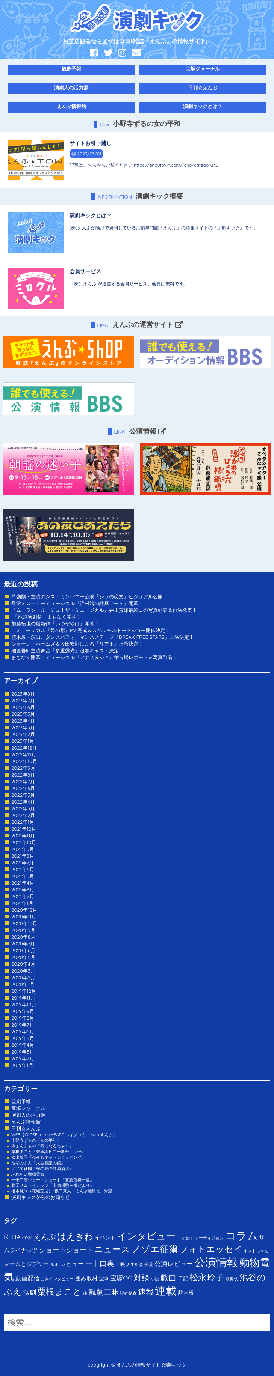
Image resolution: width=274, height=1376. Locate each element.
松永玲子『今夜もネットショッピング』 (48, 1157)
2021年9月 (22, 849)
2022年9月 (23, 768)
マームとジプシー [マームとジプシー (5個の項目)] (26, 1264)
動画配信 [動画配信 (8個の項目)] (27, 1278)
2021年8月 (22, 856)
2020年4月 (23, 964)
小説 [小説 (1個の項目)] (155, 1278)
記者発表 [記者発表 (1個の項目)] (128, 1293)
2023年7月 (23, 700)
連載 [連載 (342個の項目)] (166, 1290)
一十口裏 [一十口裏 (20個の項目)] (99, 1263)
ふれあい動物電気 (27, 1174)
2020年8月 (23, 937)
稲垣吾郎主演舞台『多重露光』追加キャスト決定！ (67, 650)
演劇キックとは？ (202, 106)
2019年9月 (22, 1011)
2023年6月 (23, 707)
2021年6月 (22, 869)
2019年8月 (22, 1018)
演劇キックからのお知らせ (40, 1197)
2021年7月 (22, 863)
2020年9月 (23, 930)
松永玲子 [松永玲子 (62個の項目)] (206, 1277)
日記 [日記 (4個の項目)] (183, 1278)
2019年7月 (22, 1025)
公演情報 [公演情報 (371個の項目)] (216, 1262)
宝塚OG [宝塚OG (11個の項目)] (121, 1278)
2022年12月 (24, 748)
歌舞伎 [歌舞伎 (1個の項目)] (232, 1278)
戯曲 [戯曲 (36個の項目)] (168, 1277)
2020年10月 (24, 923)
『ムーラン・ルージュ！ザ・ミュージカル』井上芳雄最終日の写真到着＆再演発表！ (104, 610)
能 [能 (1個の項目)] (85, 1293)
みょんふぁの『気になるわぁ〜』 (42, 1146)
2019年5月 (22, 1038)
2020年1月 (23, 984)
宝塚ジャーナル (203, 69)
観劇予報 (71, 69)
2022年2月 (23, 815)
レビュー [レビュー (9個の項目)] (72, 1264)
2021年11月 (23, 836)
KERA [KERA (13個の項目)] (12, 1237)
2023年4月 (23, 721)
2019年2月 (22, 1058)
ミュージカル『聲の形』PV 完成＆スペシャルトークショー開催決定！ (90, 630)
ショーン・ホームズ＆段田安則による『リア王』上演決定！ (77, 644)
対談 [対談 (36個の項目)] (142, 1277)
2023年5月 (23, 714)
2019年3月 (22, 1052)
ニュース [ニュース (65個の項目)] (112, 1249)
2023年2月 (23, 734)
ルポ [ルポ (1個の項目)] (54, 1264)
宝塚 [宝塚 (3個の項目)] (104, 1278)
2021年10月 (23, 842)
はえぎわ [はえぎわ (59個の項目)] (75, 1236)
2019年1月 (22, 1065)
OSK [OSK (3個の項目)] (27, 1237)
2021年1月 (22, 903)
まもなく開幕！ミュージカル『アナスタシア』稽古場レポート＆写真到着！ (94, 657)
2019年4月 (22, 1045)
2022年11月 (23, 754)
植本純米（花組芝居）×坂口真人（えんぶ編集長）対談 (61, 1191)
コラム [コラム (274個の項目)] (241, 1235)
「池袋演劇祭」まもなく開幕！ (46, 617)
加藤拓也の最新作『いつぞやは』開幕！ (55, 623)
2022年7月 (23, 781)
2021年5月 (22, 876)
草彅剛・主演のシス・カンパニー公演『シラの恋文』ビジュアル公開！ (89, 596)
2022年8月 (23, 775)
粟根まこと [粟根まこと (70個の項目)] (59, 1291)
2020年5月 (23, 957)
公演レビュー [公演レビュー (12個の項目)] (173, 1264)
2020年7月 (23, 944)
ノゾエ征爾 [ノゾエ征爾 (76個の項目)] (155, 1248)
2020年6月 (23, 950)
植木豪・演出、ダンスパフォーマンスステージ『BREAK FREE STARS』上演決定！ (102, 637)
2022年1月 (22, 822)
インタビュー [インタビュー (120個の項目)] (146, 1236)
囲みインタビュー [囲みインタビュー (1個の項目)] (57, 1278)
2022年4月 (23, 802)
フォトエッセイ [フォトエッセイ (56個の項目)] (210, 1249)
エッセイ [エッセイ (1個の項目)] (185, 1238)
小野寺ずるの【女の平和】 (36, 1140)
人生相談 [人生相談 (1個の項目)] (134, 1264)
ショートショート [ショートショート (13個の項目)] (66, 1249)
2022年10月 (24, 761)
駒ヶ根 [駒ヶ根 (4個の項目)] (186, 1292)
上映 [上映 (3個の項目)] (120, 1264)
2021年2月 (22, 896)
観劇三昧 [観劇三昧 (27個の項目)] (104, 1291)
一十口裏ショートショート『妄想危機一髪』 (52, 1179)
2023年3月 (23, 727)
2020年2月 (23, 977)
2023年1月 (22, 741)
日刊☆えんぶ (202, 87)
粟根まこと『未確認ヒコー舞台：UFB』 (48, 1151)
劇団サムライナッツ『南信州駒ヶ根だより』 (52, 1185)
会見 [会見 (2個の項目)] (148, 1264)
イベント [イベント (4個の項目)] (105, 1237)
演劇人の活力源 (71, 87)
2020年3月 (23, 971)
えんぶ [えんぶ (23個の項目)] (44, 1236)
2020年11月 (23, 917)
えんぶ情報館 (71, 106)
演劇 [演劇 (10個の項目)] (29, 1292)
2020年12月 (24, 910)
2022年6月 (23, 788)
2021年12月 (23, 829)
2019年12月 (23, 991)
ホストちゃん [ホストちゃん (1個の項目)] (256, 1250)
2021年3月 (22, 890)
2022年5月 (23, 795)
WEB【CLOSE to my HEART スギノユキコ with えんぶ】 (64, 1134)
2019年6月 (22, 1031)
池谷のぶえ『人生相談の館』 (38, 1162)
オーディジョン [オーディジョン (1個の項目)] (209, 1238)
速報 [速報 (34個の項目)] (146, 1291)
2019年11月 (23, 998)
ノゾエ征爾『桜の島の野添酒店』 (42, 1168)
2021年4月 (22, 883)
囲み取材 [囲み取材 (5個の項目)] (86, 1278)
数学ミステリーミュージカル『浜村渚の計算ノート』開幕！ (77, 603)
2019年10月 (23, 1004)
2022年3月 (23, 808)
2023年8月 (23, 694)
